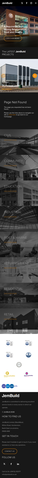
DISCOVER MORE (13, 38)
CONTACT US (9, 451)
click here (12, 114)
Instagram (31, 3)
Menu (35, 3)
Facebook (26, 3)
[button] (35, 75)
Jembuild (7, 3)
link (18, 466)
